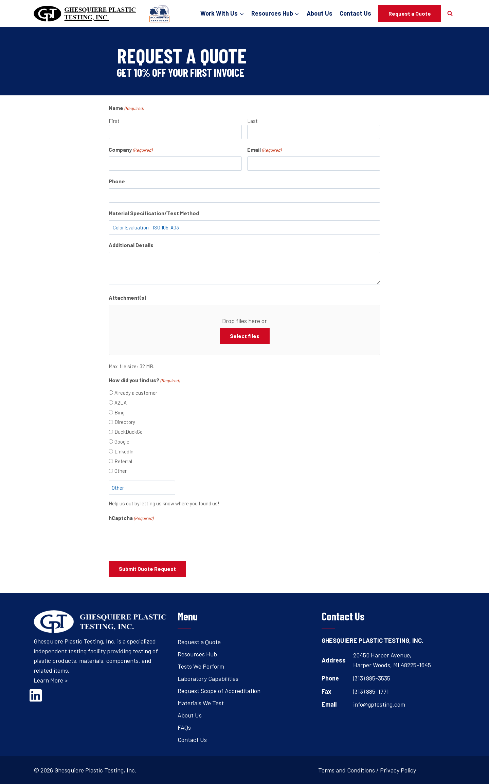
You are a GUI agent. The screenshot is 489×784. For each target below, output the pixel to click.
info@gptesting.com (379, 703)
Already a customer (135, 393)
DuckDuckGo (128, 432)
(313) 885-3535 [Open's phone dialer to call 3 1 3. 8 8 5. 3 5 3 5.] (371, 677)
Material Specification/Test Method (154, 213)
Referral (123, 461)
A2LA (120, 402)
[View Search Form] (450, 13)
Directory (124, 422)
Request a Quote (409, 13)
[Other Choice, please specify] (142, 488)
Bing (119, 412)
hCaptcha (131, 518)
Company (130, 150)
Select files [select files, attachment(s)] (244, 336)
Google (121, 441)
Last (252, 121)
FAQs (184, 726)
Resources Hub (197, 653)
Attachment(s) (127, 297)
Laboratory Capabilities (208, 678)
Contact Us (355, 13)
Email (264, 150)
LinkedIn (123, 451)
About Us (319, 13)
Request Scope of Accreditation (219, 690)
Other (120, 471)
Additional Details (131, 245)
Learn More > (51, 679)
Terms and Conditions (346, 769)
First (114, 121)
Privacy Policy (398, 769)
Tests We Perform (201, 665)
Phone (117, 181)
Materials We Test (201, 702)
